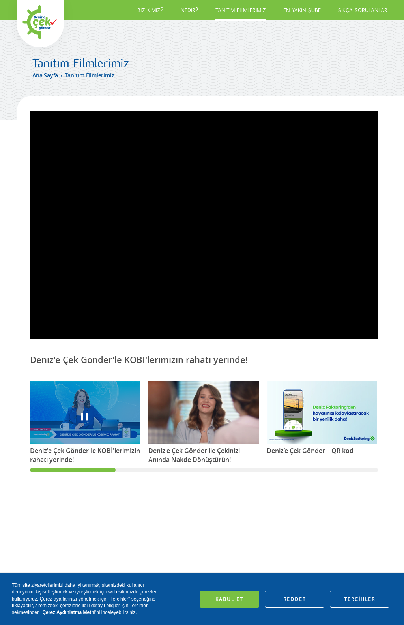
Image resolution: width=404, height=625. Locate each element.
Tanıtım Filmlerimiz (89, 75)
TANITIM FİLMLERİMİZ (240, 10)
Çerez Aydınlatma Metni (68, 612)
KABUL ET (229, 599)
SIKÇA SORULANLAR (362, 10)
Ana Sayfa (45, 75)
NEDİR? (189, 10)
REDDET (294, 599)
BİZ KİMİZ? (150, 10)
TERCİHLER (359, 599)
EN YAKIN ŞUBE (302, 10)
